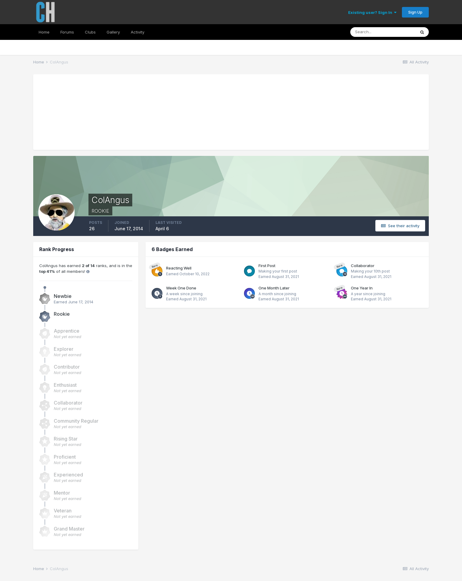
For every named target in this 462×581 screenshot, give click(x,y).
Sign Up (415, 12)
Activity (137, 32)
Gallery (113, 32)
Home (44, 32)
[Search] (382, 32)
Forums (67, 32)
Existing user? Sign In (372, 12)
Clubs (90, 32)
